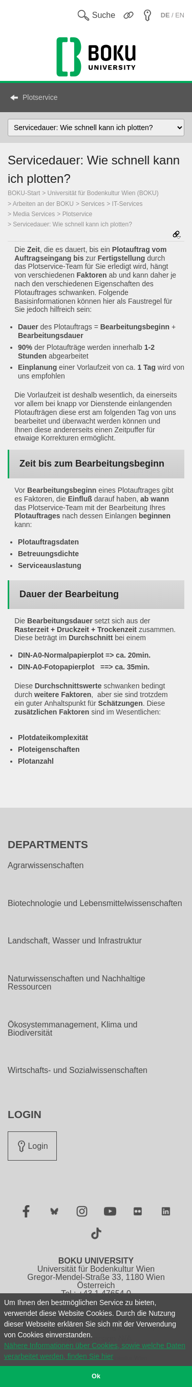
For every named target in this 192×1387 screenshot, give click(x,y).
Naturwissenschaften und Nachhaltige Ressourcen (76, 983)
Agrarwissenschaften (46, 865)
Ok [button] (96, 1376)
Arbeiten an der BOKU (43, 203)
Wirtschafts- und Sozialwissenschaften (77, 1070)
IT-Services (127, 203)
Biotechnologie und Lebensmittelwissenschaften (95, 903)
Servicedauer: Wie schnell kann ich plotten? (72, 224)
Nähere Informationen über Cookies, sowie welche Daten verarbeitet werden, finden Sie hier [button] (94, 1350)
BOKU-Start (24, 193)
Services (92, 203)
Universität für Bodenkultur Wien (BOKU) (103, 193)
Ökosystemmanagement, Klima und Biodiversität (72, 1029)
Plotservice (40, 97)
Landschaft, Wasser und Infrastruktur (75, 941)
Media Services (34, 214)
